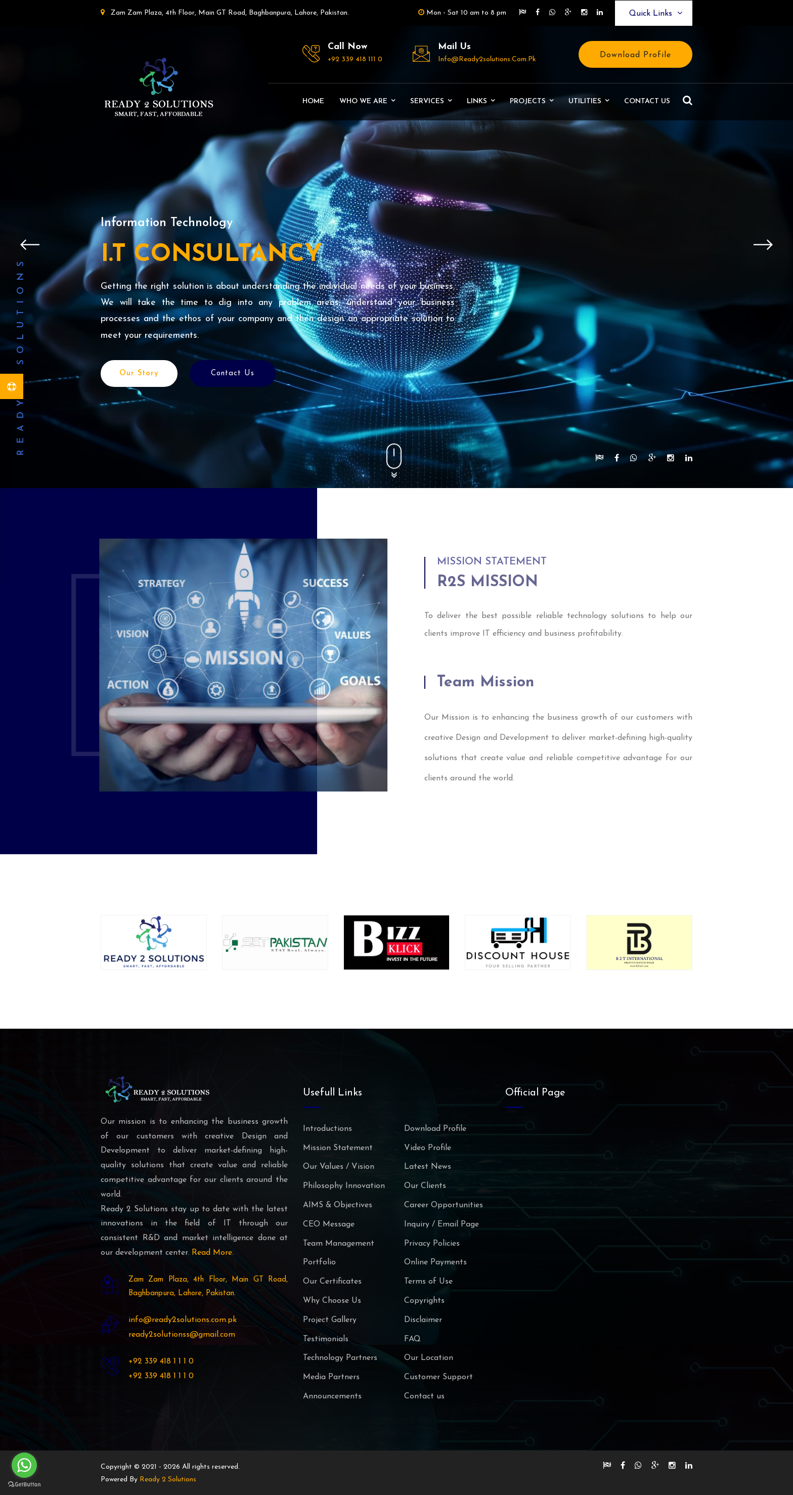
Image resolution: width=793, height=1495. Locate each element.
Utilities (584, 101)
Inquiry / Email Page (441, 1224)
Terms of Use (428, 1282)
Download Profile (635, 55)
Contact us (647, 101)
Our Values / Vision (338, 1167)
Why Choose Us (332, 1301)
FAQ (412, 1339)
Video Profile (427, 1148)
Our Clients (425, 1186)
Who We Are (363, 101)
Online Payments (435, 1262)
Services (427, 101)
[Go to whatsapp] (24, 1465)
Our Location (428, 1358)
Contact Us (232, 376)
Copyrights (424, 1301)
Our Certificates (332, 1282)
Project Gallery (330, 1320)
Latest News (427, 1167)
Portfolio (319, 1262)
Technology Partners (340, 1358)
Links (477, 101)
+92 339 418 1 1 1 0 (161, 1361)
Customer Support (438, 1377)
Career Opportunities (443, 1205)
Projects (528, 101)
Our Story (139, 376)
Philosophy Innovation (344, 1186)
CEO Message (329, 1224)
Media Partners (331, 1377)
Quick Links (655, 13)
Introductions (327, 1129)
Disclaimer (423, 1320)
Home (313, 101)
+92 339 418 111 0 (355, 59)
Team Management (338, 1244)
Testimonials (325, 1339)
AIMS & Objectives (337, 1205)
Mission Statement (338, 1148)
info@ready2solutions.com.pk (487, 59)
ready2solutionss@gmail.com (181, 1335)
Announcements (332, 1396)
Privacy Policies (432, 1244)
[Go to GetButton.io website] (24, 1484)
